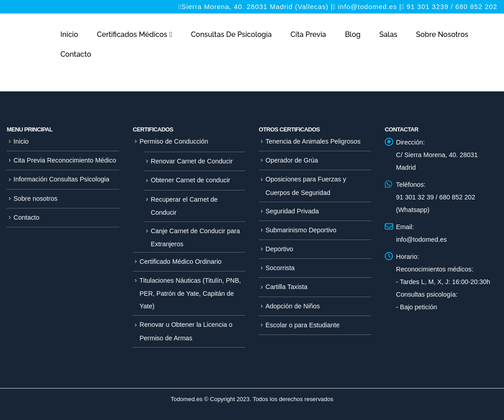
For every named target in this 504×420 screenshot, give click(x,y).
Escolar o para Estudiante (303, 325)
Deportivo (279, 249)
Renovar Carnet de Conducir (192, 161)
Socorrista (280, 267)
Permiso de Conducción (174, 141)
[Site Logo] (29, 49)
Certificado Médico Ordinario (180, 261)
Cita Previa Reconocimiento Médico (65, 160)
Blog (352, 34)
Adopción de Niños (293, 306)
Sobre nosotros (442, 34)
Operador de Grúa (292, 160)
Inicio (69, 34)
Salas (388, 34)
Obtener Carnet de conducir (191, 180)
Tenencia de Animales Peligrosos (313, 141)
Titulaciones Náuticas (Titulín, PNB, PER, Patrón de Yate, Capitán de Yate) (190, 293)
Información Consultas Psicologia (61, 179)
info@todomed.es (367, 6)
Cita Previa (308, 34)
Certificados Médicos (132, 34)
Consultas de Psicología (231, 34)
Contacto (75, 54)
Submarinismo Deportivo (301, 230)
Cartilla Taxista (286, 286)
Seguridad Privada (292, 211)
